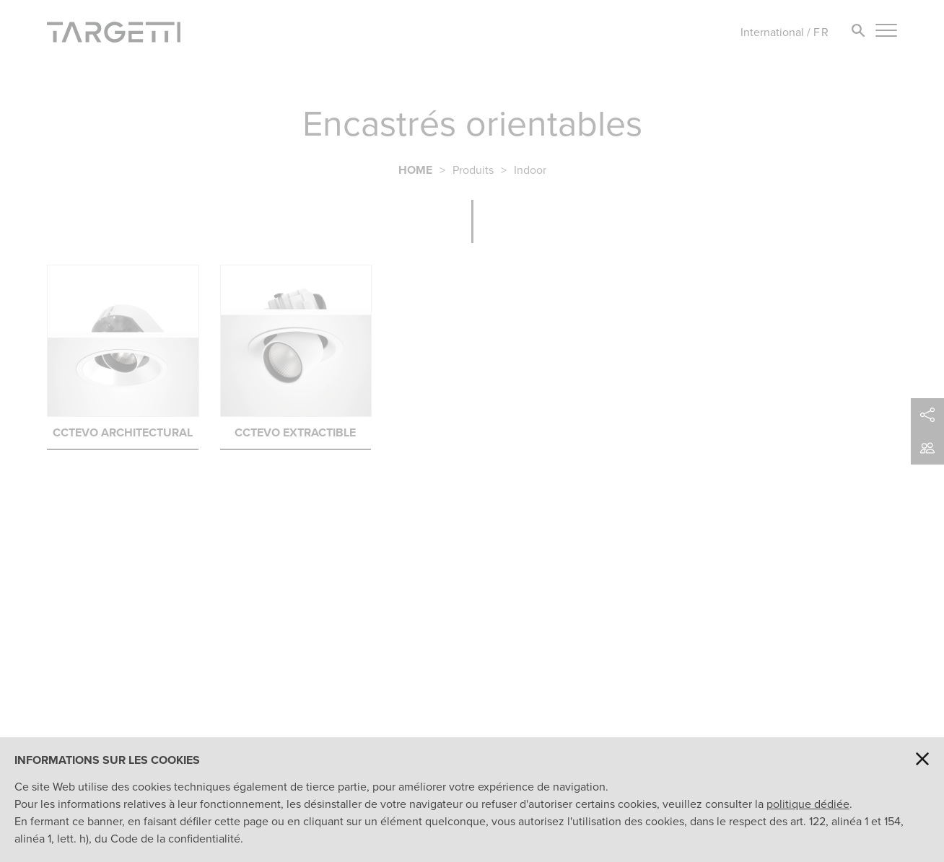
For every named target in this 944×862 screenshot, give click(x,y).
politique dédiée (807, 804)
